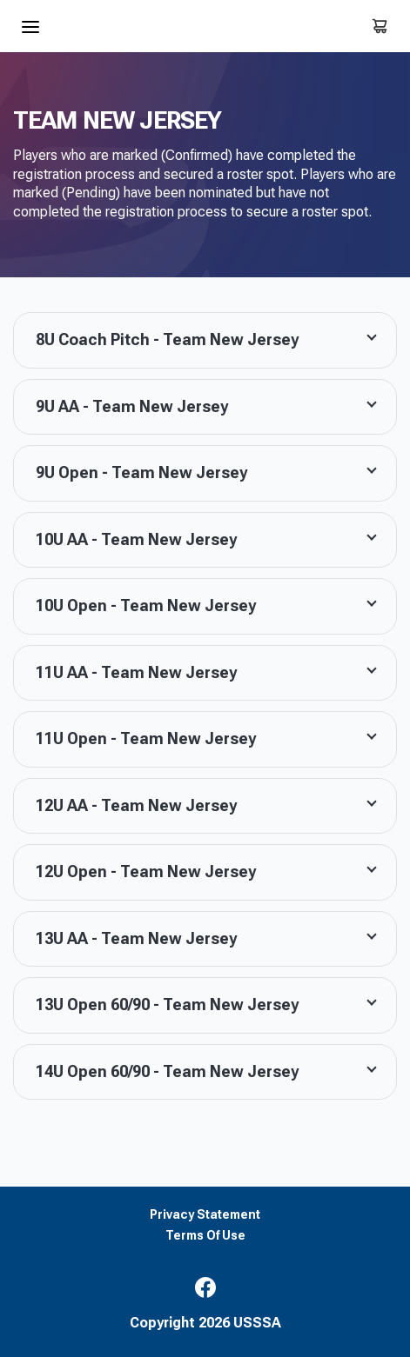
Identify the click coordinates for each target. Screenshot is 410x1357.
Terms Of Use (205, 1235)
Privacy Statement (205, 1214)
